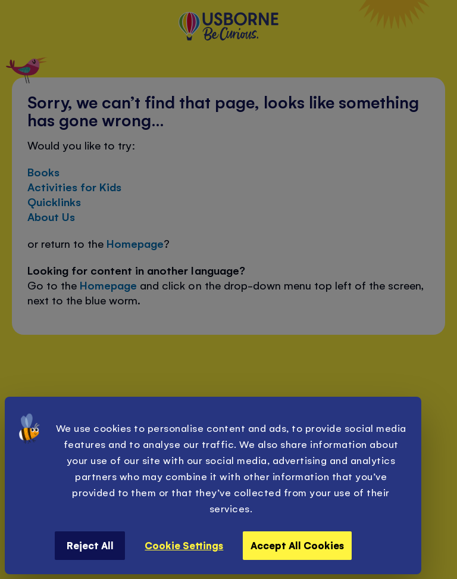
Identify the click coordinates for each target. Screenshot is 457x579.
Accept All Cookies (297, 545)
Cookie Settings (184, 545)
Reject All (90, 545)
